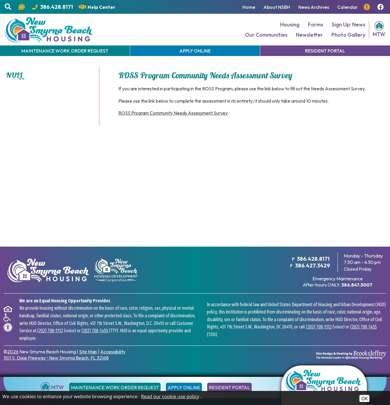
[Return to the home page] (324, 385)
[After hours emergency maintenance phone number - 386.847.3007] (356, 285)
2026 (12, 352)
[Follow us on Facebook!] (381, 7)
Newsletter (309, 34)
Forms (315, 24)
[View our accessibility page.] (368, 7)
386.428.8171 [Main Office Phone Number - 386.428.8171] (313, 258)
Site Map (88, 352)
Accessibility (112, 352)
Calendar (347, 7)
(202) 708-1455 (94, 330)
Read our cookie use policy (170, 396)
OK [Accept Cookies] (364, 398)
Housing (289, 24)
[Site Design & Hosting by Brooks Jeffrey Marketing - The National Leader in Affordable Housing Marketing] (351, 354)
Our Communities (266, 34)
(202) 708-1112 (50, 330)
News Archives (313, 7)
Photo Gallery (348, 34)
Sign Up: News (348, 24)
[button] (9, 7)
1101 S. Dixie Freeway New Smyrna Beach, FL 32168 (56, 358)
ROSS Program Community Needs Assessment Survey (173, 113)
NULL (14, 75)
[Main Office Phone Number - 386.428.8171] (52, 7)
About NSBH (276, 7)
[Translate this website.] (22, 7)
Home (248, 7)
